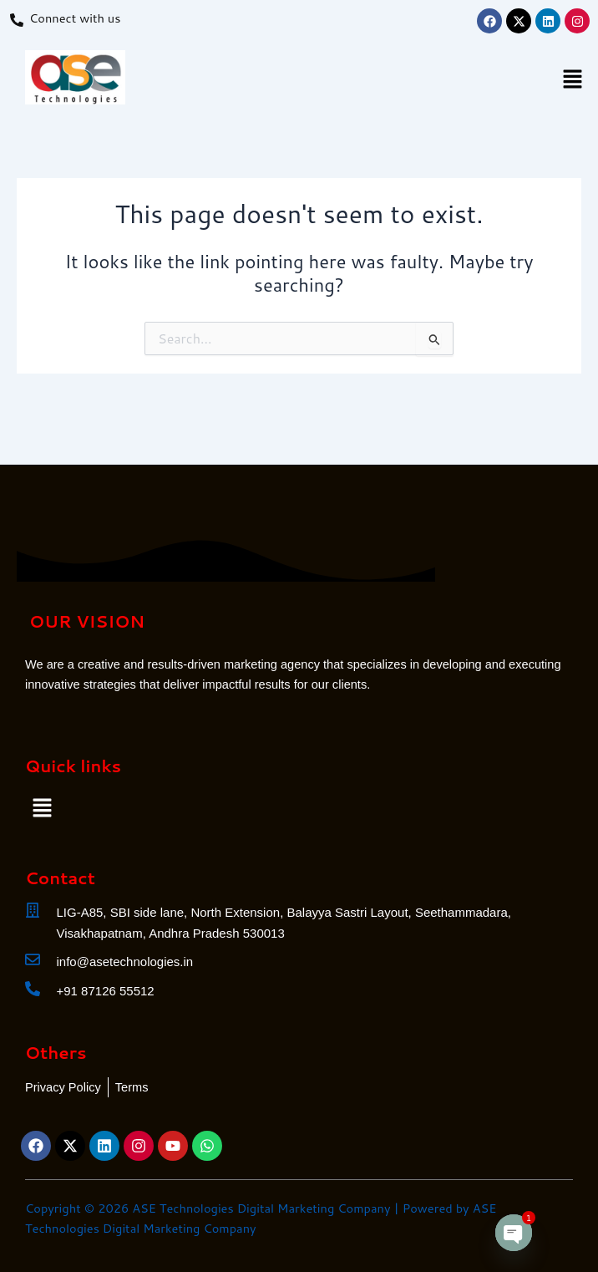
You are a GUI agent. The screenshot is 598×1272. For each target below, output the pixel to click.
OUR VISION (86, 621)
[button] (573, 81)
